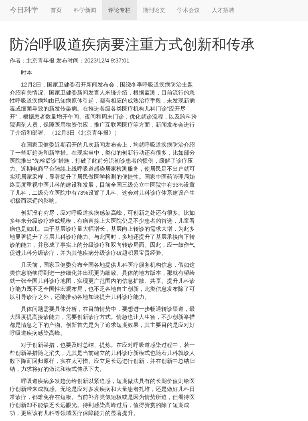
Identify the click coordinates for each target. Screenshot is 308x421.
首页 (56, 10)
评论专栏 (119, 10)
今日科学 (24, 10)
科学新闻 (85, 10)
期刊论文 (154, 10)
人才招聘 (223, 10)
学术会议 (188, 10)
